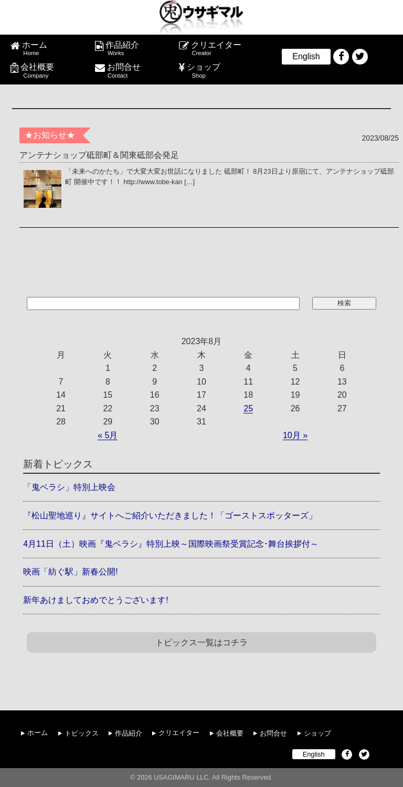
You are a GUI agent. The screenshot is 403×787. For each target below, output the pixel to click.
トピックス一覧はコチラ (201, 642)
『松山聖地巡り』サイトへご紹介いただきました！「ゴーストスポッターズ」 (170, 515)
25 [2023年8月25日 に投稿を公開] (248, 408)
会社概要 (55, 70)
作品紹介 (139, 48)
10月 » (295, 435)
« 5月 (108, 435)
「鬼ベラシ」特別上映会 (69, 487)
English (306, 56)
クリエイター (224, 48)
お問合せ (140, 70)
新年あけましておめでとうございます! (95, 599)
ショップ (222, 70)
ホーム (56, 48)
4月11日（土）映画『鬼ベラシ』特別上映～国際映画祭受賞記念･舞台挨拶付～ (171, 543)
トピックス (82, 733)
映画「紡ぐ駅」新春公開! (70, 571)
